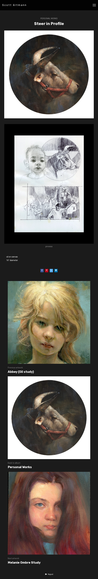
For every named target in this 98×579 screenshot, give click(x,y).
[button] (49, 574)
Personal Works (49, 18)
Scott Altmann (14, 5)
